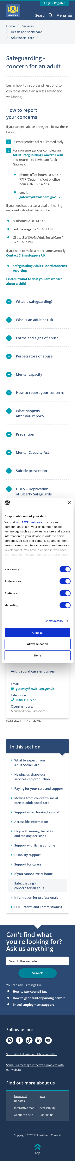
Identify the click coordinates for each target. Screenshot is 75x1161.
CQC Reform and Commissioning (38, 907)
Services (28, 26)
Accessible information (31, 822)
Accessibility (47, 1108)
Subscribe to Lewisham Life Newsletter (31, 1054)
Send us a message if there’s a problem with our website (35, 1067)
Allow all (37, 632)
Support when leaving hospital (36, 812)
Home (10, 26)
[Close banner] (69, 502)
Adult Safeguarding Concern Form (38, 155)
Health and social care (26, 32)
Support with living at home (34, 845)
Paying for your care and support (38, 788)
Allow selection (37, 644)
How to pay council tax (30, 991)
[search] (37, 961)
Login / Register (54, 3)
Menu (64, 15)
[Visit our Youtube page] (48, 1041)
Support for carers (28, 864)
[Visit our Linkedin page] (38, 1041)
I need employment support (33, 1005)
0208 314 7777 (26, 700)
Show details (54, 621)
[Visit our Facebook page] (19, 1041)
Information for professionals (36, 897)
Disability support (27, 855)
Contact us (46, 1115)
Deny (37, 655)
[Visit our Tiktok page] (29, 1041)
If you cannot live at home (33, 874)
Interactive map (24, 1108)
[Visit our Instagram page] (9, 1041)
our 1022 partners (29, 522)
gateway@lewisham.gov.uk (39, 197)
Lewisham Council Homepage (13, 10)
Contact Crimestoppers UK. (26, 255)
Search (44, 15)
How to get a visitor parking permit (39, 998)
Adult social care (22, 38)
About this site (23, 1115)
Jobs (42, 1096)
